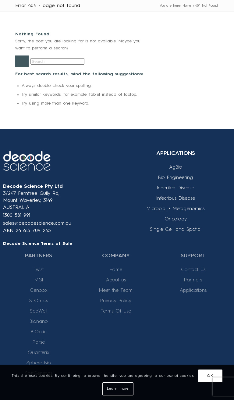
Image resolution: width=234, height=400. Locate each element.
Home (115, 269)
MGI (38, 280)
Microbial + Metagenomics (175, 208)
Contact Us (193, 269)
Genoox (39, 290)
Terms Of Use (116, 311)
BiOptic (39, 332)
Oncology (176, 219)
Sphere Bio (39, 363)
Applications (193, 290)
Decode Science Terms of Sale (37, 243)
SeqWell (38, 311)
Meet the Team (116, 290)
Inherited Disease (175, 188)
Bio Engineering (175, 177)
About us (116, 280)
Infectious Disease (175, 198)
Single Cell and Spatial (175, 229)
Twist (39, 269)
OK (210, 376)
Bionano (39, 321)
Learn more (118, 389)
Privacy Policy (115, 300)
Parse (39, 342)
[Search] (57, 61)
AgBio (175, 167)
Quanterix (38, 352)
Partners (193, 280)
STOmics (38, 300)
